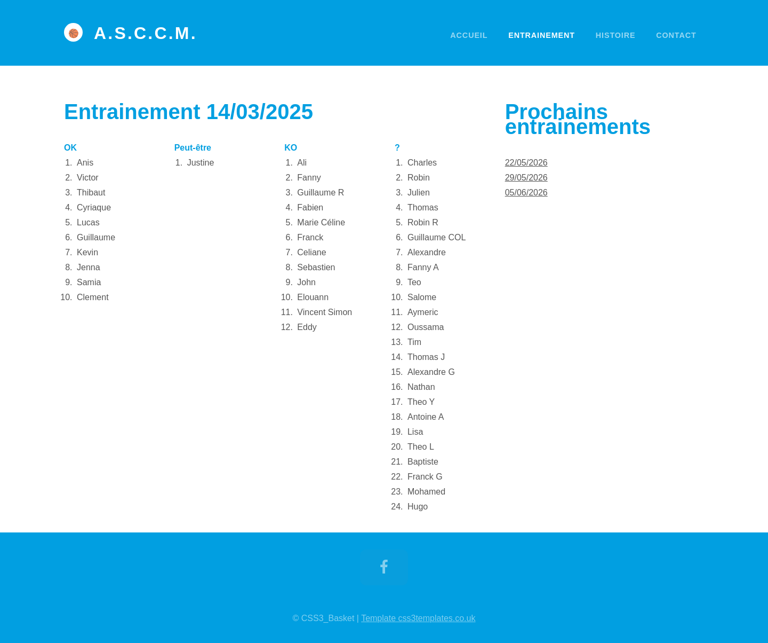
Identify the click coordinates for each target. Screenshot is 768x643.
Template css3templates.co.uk (418, 618)
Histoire (616, 35)
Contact (676, 35)
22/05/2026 (526, 162)
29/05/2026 (526, 177)
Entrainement (541, 35)
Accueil (468, 35)
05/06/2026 (526, 192)
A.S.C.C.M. (145, 33)
